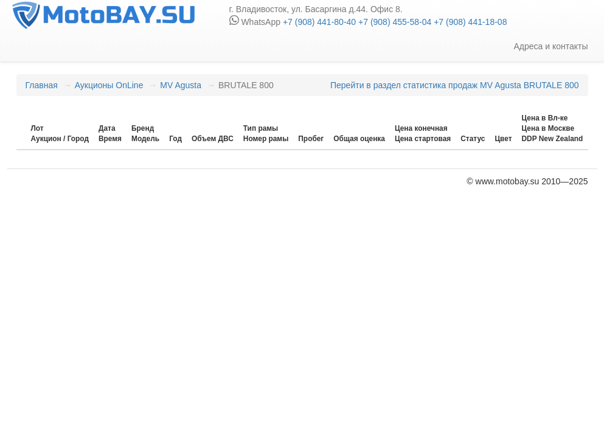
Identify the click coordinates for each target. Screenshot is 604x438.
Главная (42, 85)
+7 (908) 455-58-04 (393, 22)
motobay (103, 15)
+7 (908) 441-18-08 (469, 22)
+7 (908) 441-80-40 (319, 22)
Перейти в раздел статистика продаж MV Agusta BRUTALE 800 (454, 85)
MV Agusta (180, 85)
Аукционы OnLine (109, 85)
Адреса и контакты (550, 46)
